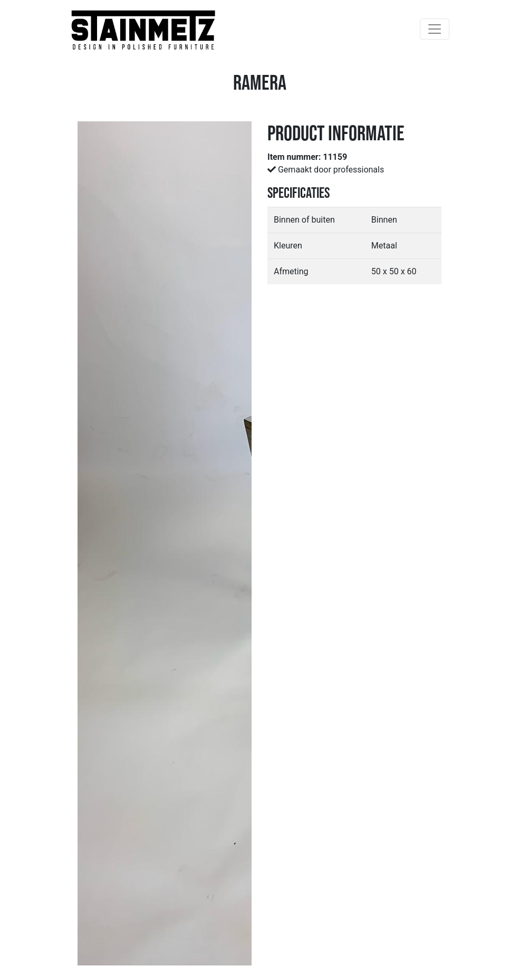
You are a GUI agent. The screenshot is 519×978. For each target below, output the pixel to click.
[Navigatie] (434, 29)
